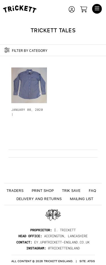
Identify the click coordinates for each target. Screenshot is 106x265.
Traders (15, 190)
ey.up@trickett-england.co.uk (62, 242)
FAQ (92, 190)
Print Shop (43, 190)
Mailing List (81, 198)
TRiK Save (71, 190)
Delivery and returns (39, 198)
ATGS (91, 261)
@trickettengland (64, 248)
